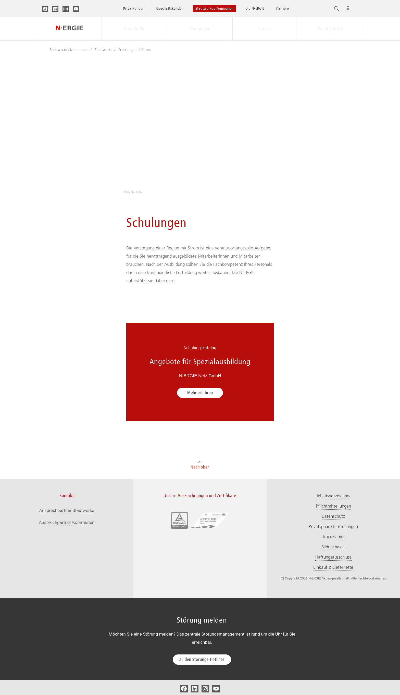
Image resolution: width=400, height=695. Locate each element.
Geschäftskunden (170, 8)
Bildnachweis (333, 546)
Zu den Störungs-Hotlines (201, 659)
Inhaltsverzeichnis (333, 495)
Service (265, 28)
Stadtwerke (134, 28)
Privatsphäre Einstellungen (333, 526)
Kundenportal (330, 28)
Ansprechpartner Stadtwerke (66, 510)
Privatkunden (133, 8)
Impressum (333, 536)
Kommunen (200, 28)
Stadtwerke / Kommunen (214, 8)
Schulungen (127, 49)
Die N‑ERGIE (255, 8)
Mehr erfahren (200, 392)
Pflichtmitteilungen (333, 506)
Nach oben (200, 464)
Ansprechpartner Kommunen (66, 522)
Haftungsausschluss (333, 557)
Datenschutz (333, 516)
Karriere (282, 8)
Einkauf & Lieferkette (333, 567)
